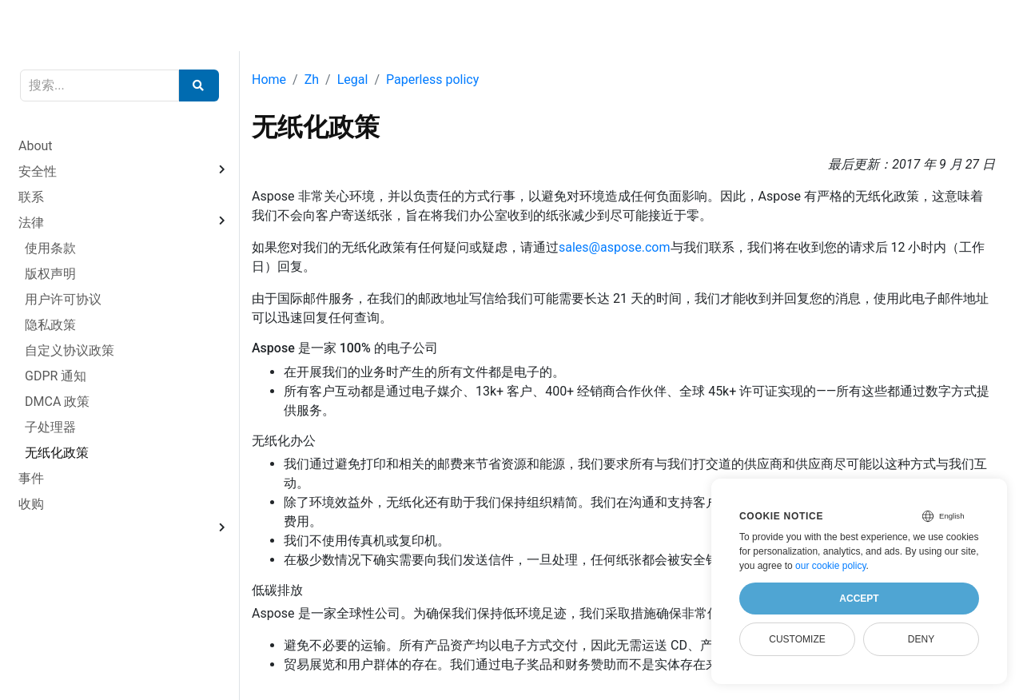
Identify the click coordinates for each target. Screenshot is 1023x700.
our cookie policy (830, 565)
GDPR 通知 (55, 376)
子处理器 (50, 427)
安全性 (37, 171)
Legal (352, 79)
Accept (858, 598)
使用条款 (50, 248)
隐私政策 (50, 324)
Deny (921, 639)
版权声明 (50, 273)
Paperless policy (432, 79)
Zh (312, 79)
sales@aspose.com (615, 247)
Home (269, 79)
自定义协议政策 (69, 350)
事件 (31, 478)
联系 (31, 197)
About (35, 145)
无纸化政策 (57, 452)
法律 (31, 222)
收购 (31, 503)
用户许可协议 (63, 299)
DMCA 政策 (57, 401)
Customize (797, 639)
